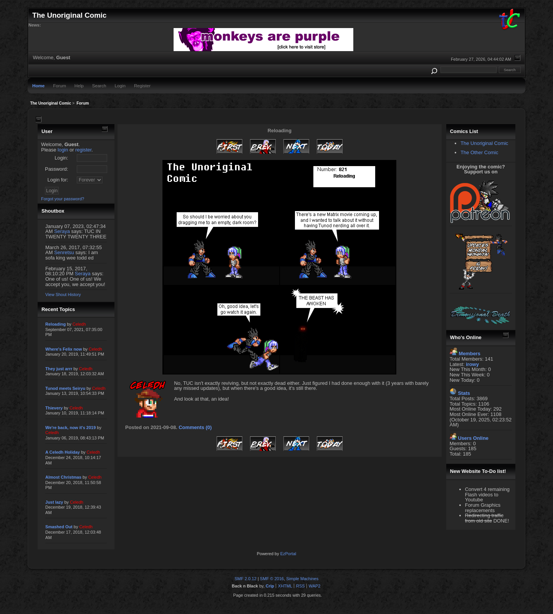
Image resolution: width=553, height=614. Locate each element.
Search (99, 85)
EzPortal (288, 553)
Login (120, 85)
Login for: (58, 180)
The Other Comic (479, 152)
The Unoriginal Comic (484, 143)
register (83, 150)
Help (79, 85)
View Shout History (63, 294)
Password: (56, 169)
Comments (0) (195, 427)
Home (38, 85)
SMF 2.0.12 (246, 578)
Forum (59, 85)
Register (142, 85)
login (63, 150)
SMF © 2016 (272, 578)
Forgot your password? (62, 198)
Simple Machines (302, 578)
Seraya (62, 231)
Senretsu (64, 252)
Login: (61, 158)
